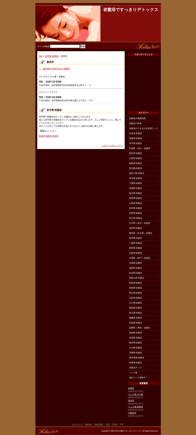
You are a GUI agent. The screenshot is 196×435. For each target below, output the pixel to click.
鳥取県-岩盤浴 (135, 283)
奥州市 (55, 136)
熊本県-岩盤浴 (135, 343)
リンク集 (133, 372)
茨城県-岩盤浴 (135, 188)
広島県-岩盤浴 (135, 298)
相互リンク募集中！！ (139, 377)
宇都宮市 (132, 413)
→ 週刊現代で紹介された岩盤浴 (54, 69)
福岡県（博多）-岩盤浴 (139, 328)
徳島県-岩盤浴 (135, 308)
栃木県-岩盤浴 (135, 193)
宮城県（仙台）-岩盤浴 (139, 148)
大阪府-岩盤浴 (135, 253)
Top (40, 56)
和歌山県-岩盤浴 (136, 278)
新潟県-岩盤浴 (135, 208)
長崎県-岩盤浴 (135, 333)
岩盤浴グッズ (135, 367)
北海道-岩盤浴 (135, 133)
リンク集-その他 (135, 394)
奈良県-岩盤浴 (135, 273)
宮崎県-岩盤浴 (135, 352)
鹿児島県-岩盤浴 (136, 357)
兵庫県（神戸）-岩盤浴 (139, 258)
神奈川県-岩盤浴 (136, 173)
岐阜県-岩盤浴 (135, 238)
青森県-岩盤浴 (135, 138)
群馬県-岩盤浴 (135, 198)
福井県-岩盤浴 (135, 228)
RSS (108, 424)
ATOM (114, 424)
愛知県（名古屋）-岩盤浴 (140, 233)
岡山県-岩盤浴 (135, 293)
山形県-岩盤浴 (135, 158)
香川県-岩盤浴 (135, 313)
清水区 (131, 400)
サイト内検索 (43, 46)
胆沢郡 (42, 136)
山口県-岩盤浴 (135, 303)
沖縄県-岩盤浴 (135, 362)
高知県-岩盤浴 (135, 323)
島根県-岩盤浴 (135, 288)
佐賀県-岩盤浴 (135, 338)
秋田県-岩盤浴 (135, 153)
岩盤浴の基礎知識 (137, 118)
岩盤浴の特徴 (135, 123)
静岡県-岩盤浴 (135, 248)
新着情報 (88, 424)
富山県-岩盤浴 (135, 218)
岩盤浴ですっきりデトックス (130, 9)
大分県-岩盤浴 (135, 347)
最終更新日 (99, 424)
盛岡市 (49, 136)
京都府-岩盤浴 (135, 263)
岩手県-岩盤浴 (51, 56)
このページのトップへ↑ (112, 146)
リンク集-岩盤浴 (135, 407)
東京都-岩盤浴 (135, 168)
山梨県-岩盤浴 (135, 203)
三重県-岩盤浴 (135, 243)
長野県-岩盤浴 (135, 213)
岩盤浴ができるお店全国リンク (143, 128)
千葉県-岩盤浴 (135, 183)
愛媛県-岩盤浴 (135, 318)
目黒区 (131, 388)
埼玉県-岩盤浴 (135, 178)
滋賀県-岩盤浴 (135, 268)
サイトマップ (77, 424)
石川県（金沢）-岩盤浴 (139, 223)
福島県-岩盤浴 (135, 163)
